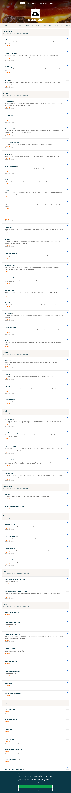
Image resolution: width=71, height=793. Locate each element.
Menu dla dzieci (36, 25)
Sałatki (27, 25)
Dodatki (56, 25)
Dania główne (5, 25)
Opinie (28, 3)
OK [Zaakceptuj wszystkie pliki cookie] (35, 786)
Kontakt (35, 3)
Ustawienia (27, 780)
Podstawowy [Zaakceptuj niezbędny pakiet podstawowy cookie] (35, 790)
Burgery (13, 25)
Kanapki (21, 25)
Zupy (50, 25)
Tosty (44, 25)
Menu (22, 3)
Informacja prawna (46, 3)
